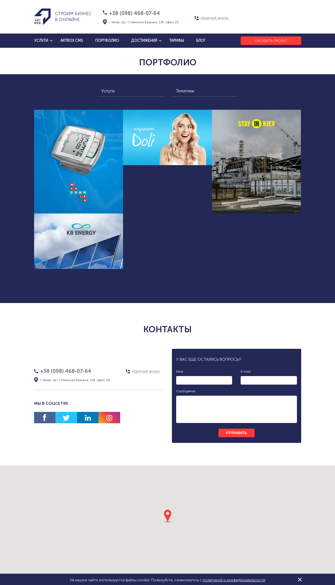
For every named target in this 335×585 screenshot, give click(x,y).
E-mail (246, 372)
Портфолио (107, 40)
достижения (144, 40)
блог (200, 40)
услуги (41, 40)
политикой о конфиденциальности (234, 580)
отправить (236, 433)
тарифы (176, 40)
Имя (179, 372)
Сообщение (185, 391)
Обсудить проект (271, 41)
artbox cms (71, 40)
